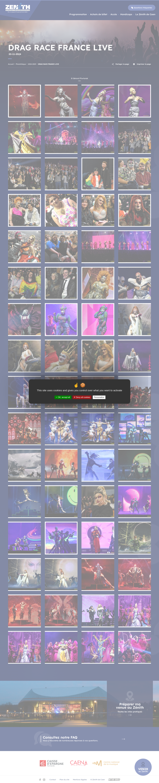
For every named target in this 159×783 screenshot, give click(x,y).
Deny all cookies (82, 397)
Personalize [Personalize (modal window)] (99, 397)
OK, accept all (63, 397)
